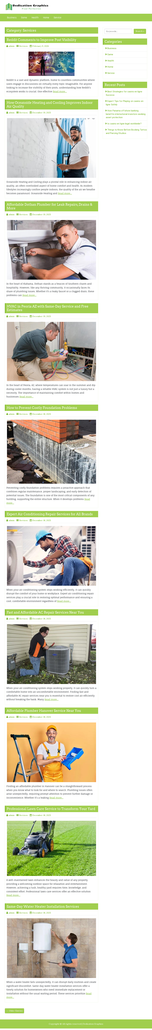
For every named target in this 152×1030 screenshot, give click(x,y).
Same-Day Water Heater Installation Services (43, 906)
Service (57, 17)
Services (23, 46)
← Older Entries (14, 1010)
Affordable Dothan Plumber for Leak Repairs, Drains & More (49, 206)
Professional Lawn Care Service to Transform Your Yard (51, 809)
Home (46, 17)
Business (12, 17)
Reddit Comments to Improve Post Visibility (41, 40)
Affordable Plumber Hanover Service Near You (44, 711)
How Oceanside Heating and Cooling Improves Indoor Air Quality (50, 104)
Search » (140, 31)
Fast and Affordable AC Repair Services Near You (45, 612)
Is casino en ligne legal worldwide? (124, 123)
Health (35, 17)
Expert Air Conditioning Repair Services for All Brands (50, 514)
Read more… (60, 91)
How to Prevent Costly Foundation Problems (42, 408)
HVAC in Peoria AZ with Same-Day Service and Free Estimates (47, 308)
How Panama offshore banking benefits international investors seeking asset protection (125, 114)
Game (24, 17)
